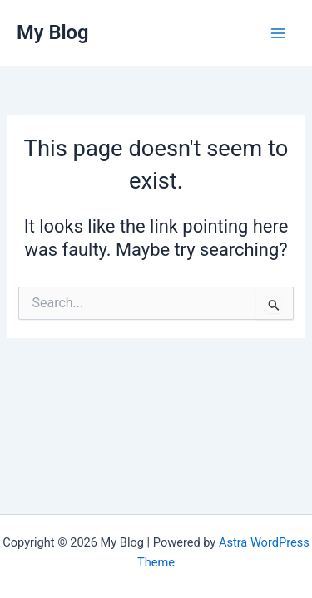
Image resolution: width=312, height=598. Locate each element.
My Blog (53, 32)
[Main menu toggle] (277, 33)
